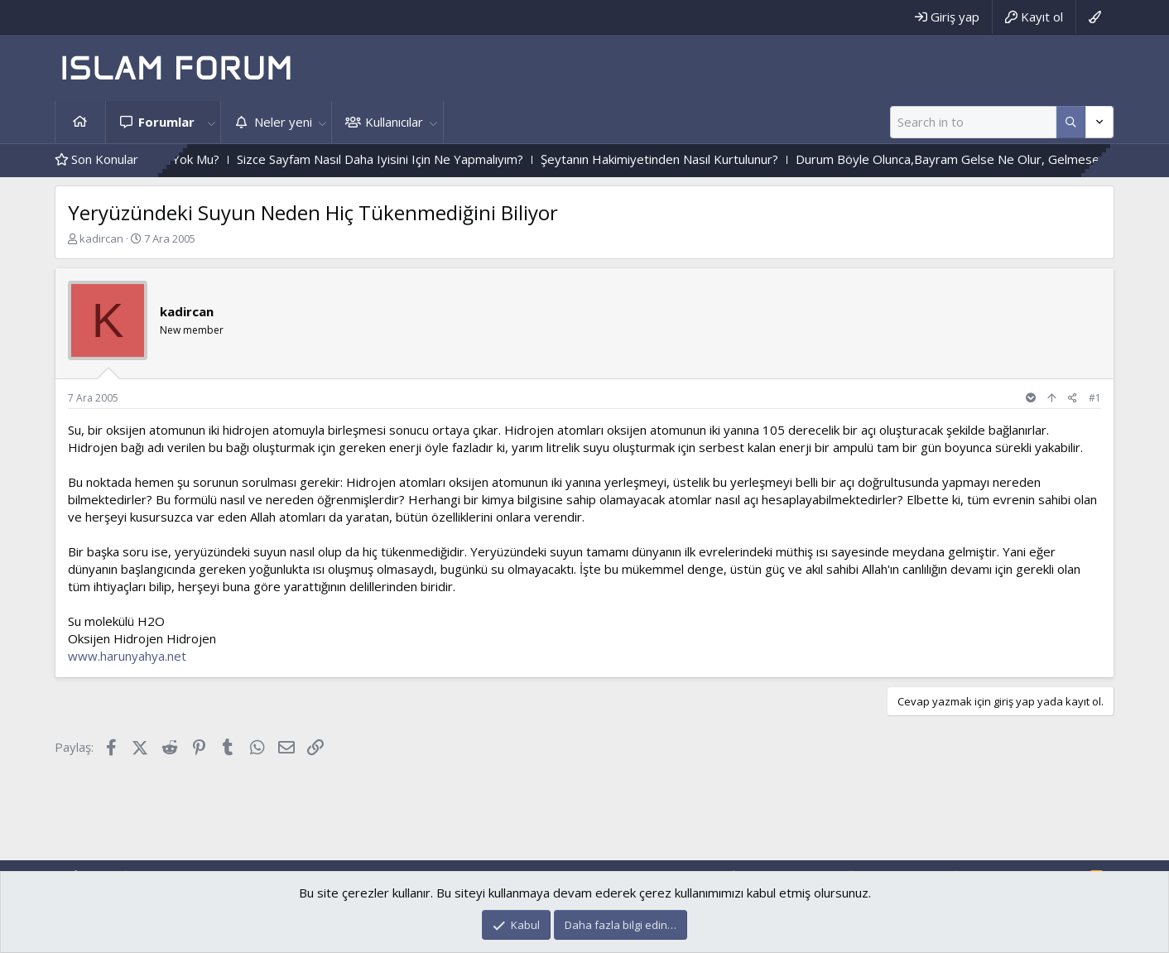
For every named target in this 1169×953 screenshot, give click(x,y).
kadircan (101, 238)
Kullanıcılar (394, 121)
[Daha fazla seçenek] (1070, 122)
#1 (1095, 398)
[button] (211, 122)
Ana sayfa (80, 122)
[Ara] (973, 122)
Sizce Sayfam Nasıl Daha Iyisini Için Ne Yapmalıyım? (407, 159)
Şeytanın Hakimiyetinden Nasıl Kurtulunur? (687, 159)
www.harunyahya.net (127, 655)
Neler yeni (283, 121)
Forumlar (166, 121)
